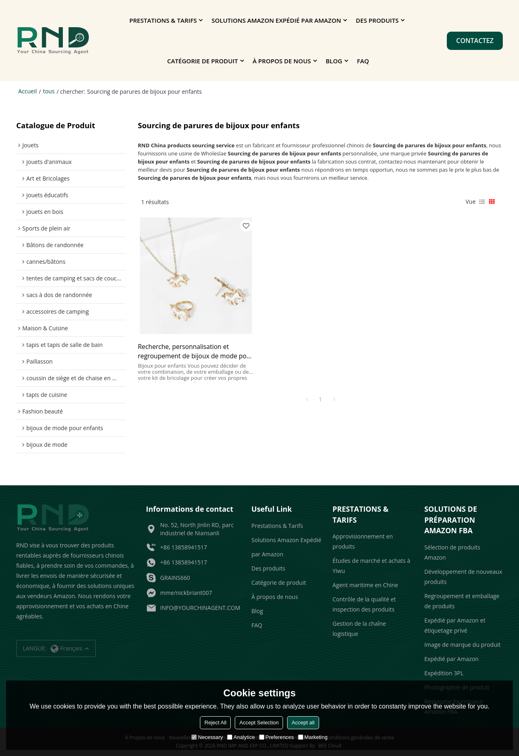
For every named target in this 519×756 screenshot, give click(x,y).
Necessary (207, 737)
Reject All (215, 722)
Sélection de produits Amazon (452, 552)
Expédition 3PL (443, 673)
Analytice (241, 737)
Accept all (303, 722)
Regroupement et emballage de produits (461, 601)
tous (49, 91)
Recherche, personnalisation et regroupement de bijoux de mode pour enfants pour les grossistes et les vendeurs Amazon (195, 351)
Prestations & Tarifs (163, 20)
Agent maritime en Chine (365, 585)
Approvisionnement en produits (362, 541)
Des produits (377, 20)
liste (482, 202)
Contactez (474, 40)
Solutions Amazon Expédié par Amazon (276, 20)
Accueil (27, 91)
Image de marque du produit (462, 644)
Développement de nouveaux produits (463, 577)
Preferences (276, 737)
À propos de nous (282, 61)
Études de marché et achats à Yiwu (371, 566)
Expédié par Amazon (451, 659)
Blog (334, 61)
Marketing (313, 737)
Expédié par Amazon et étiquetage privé (454, 625)
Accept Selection (259, 722)
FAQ (363, 61)
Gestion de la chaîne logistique (359, 629)
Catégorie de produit (202, 61)
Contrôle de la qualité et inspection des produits (364, 604)
